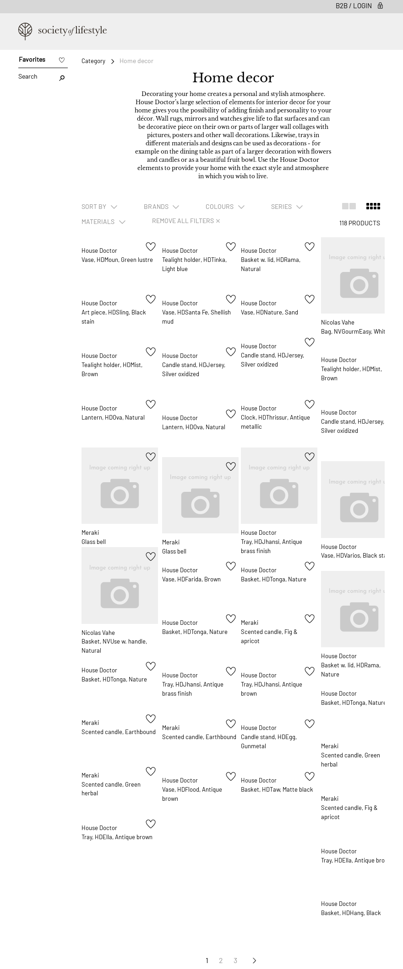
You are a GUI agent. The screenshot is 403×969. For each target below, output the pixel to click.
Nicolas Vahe (340, 309)
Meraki (91, 519)
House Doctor (101, 252)
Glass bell (95, 528)
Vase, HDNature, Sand (272, 314)
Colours (220, 206)
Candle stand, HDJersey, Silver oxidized (184, 375)
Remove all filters (186, 220)
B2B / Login (360, 5)
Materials (99, 221)
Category (93, 60)
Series (282, 206)
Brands (157, 206)
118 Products (359, 223)
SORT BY (95, 206)
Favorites (32, 59)
